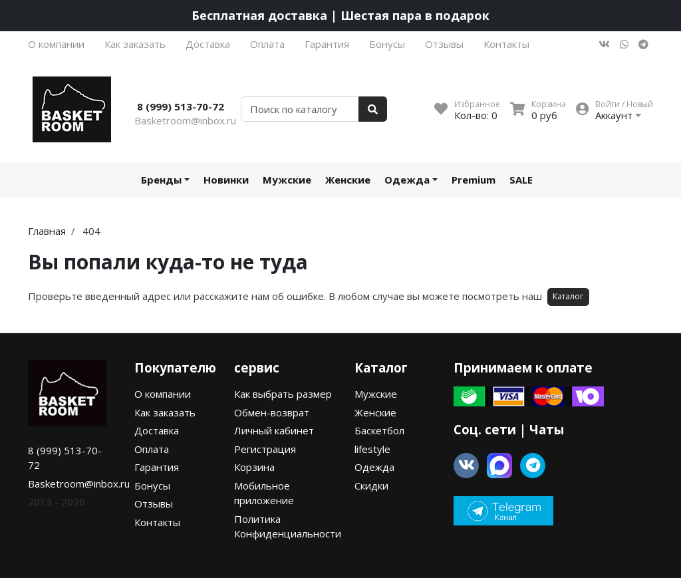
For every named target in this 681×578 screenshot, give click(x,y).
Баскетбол (379, 430)
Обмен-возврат (271, 412)
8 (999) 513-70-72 (180, 106)
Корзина (254, 467)
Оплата (267, 44)
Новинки (226, 179)
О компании (56, 44)
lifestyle (372, 449)
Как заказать (135, 44)
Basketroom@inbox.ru (185, 120)
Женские (347, 179)
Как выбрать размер (283, 393)
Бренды (161, 179)
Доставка (208, 44)
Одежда (407, 179)
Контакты (506, 44)
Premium (473, 179)
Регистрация (265, 449)
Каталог (568, 296)
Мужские (287, 179)
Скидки (371, 485)
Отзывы (444, 44)
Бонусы (387, 44)
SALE (521, 179)
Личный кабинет (274, 430)
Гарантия (327, 44)
